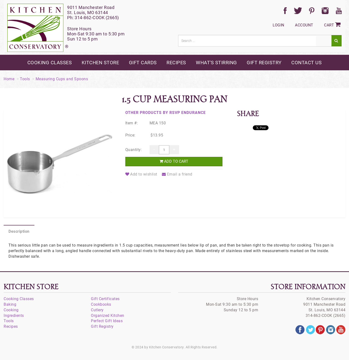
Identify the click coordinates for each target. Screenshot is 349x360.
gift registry (264, 62)
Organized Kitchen (107, 315)
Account (304, 25)
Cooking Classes (19, 298)
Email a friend (177, 174)
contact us (306, 62)
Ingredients (14, 315)
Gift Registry (102, 326)
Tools (25, 79)
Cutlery (97, 310)
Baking (10, 304)
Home (9, 79)
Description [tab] (19, 231)
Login (278, 25)
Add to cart (173, 161)
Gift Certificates (105, 298)
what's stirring (216, 62)
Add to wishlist (141, 174)
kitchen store (100, 62)
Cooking (11, 310)
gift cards (143, 62)
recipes (176, 62)
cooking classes (49, 62)
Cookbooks (101, 304)
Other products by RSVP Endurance (165, 112)
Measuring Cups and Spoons (62, 79)
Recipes (11, 326)
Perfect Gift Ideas (107, 321)
